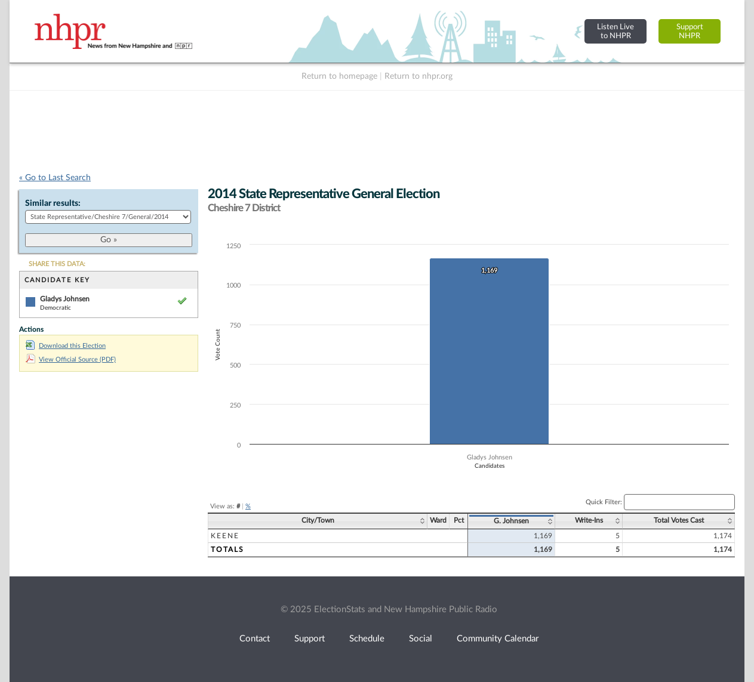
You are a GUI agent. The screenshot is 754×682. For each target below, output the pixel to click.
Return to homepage (339, 76)
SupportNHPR (689, 31)
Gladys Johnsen (65, 299)
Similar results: (53, 203)
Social (420, 638)
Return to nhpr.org (418, 76)
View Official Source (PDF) (71, 359)
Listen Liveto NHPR (615, 31)
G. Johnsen (511, 520)
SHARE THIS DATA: (57, 264)
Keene (225, 535)
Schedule (366, 638)
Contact (254, 638)
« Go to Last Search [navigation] (55, 178)
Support (309, 638)
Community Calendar (497, 638)
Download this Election (66, 345)
